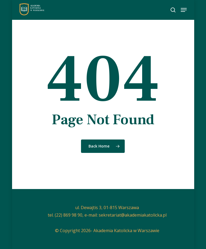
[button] (184, 10)
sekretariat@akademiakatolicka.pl (133, 215)
